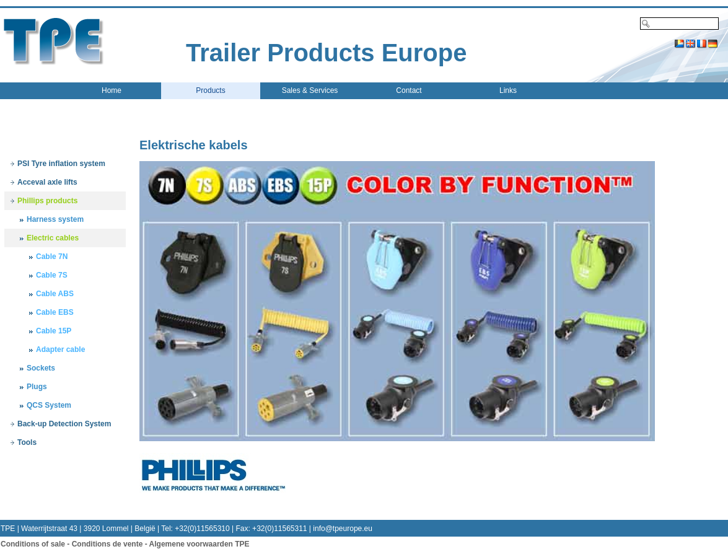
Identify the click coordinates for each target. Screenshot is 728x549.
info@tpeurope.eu (342, 528)
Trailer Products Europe (326, 52)
